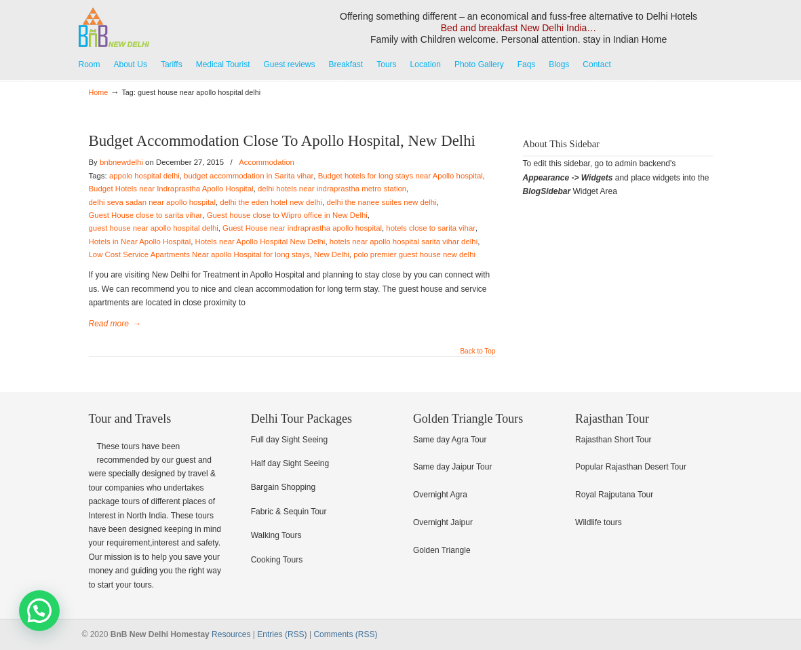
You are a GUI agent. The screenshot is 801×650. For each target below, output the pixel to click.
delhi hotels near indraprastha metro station (332, 189)
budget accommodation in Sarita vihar (248, 176)
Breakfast (346, 64)
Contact (596, 64)
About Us (130, 64)
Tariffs (171, 64)
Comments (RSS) (345, 634)
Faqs (526, 64)
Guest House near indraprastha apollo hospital (302, 228)
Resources (231, 634)
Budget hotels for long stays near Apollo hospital (400, 176)
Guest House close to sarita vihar (146, 215)
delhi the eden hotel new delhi (271, 202)
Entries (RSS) (282, 634)
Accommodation (266, 162)
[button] (39, 610)
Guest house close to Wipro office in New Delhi (287, 215)
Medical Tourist (223, 64)
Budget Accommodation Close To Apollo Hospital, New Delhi (282, 140)
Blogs (559, 64)
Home (99, 92)
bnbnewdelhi (121, 162)
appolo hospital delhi (144, 176)
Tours (386, 64)
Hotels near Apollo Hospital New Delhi (260, 241)
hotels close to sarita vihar (430, 228)
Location (425, 64)
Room (89, 64)
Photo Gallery (479, 64)
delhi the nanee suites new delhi (381, 202)
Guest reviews (289, 64)
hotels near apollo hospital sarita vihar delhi (403, 241)
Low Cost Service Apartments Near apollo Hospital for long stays (199, 254)
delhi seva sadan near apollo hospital (152, 202)
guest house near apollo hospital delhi (153, 228)
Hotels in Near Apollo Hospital (140, 241)
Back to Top (477, 351)
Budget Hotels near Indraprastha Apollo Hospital (171, 189)
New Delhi (331, 254)
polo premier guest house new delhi (414, 254)
